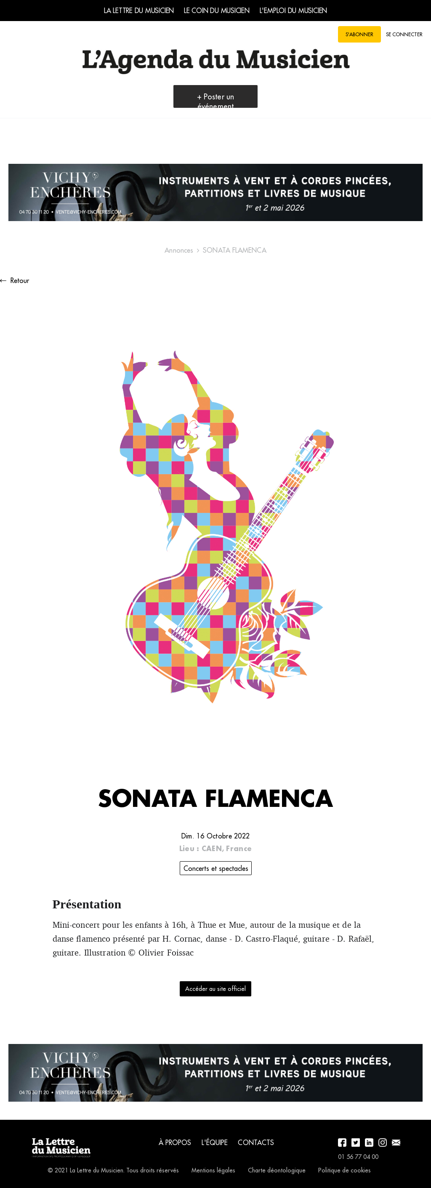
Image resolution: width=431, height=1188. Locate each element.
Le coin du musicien (217, 10)
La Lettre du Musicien (139, 10)
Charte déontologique (277, 1170)
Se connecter (404, 34)
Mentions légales (213, 1170)
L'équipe (215, 1142)
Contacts (256, 1142)
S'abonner (359, 34)
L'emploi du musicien (293, 10)
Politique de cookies (344, 1170)
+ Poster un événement (215, 101)
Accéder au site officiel (215, 989)
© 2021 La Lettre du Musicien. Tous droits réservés (113, 1170)
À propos (175, 1142)
